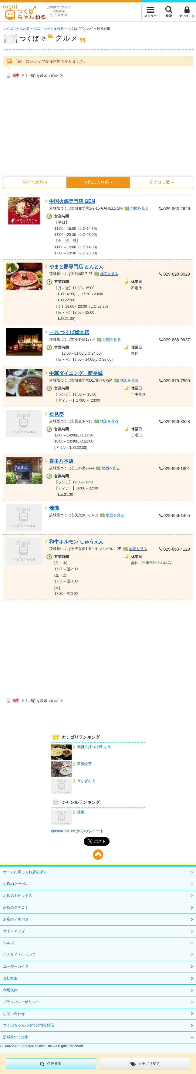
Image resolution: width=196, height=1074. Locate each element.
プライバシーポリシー (21, 1002)
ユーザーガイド (16, 966)
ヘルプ (8, 943)
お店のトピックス (17, 895)
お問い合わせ (14, 1014)
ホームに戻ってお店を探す (25, 872)
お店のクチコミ (16, 907)
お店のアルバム (16, 919)
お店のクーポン (16, 884)
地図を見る (139, 208)
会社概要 (10, 978)
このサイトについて (19, 955)
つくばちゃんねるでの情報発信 (28, 1025)
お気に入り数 (98, 182)
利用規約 (10, 990)
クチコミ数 (161, 182)
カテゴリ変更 (145, 1064)
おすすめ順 (34, 182)
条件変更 (51, 1063)
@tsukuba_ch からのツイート (77, 831)
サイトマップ (14, 931)
